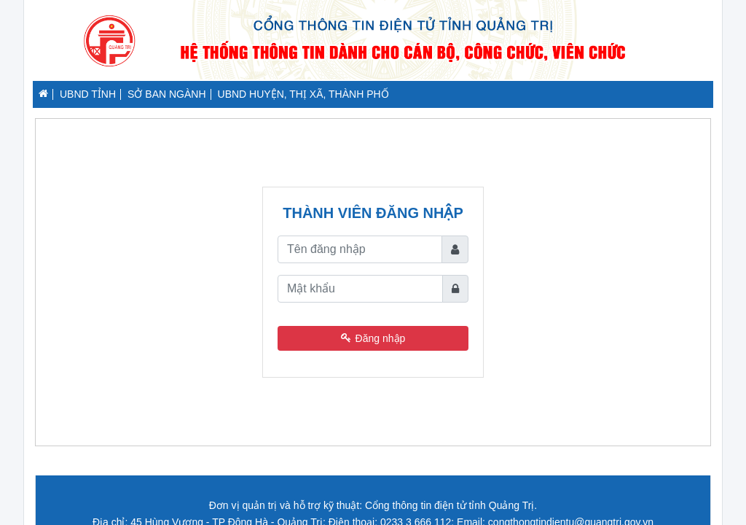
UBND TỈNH (88, 94)
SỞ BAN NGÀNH (166, 94)
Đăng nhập (373, 338)
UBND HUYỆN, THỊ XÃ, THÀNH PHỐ (303, 94)
